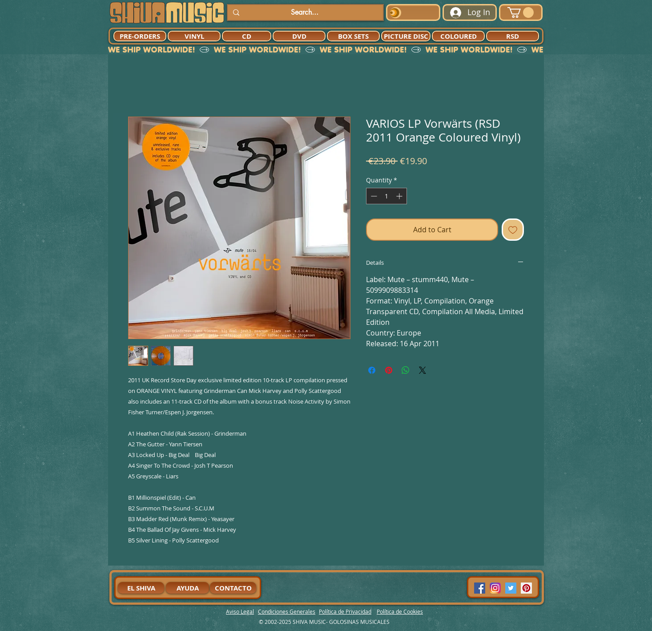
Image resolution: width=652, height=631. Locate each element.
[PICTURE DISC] (406, 36)
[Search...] (304, 12)
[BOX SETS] (353, 36)
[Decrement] (372, 196)
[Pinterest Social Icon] (526, 588)
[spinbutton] (386, 196)
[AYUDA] (187, 588)
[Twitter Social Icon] (510, 588)
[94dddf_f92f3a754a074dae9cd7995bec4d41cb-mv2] (495, 588)
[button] (520, 12)
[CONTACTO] (233, 588)
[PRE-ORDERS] (139, 36)
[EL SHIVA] (141, 588)
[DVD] (299, 36)
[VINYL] (194, 36)
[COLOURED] (458, 36)
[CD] (246, 36)
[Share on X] (422, 370)
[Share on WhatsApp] (405, 370)
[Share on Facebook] (371, 370)
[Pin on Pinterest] (388, 370)
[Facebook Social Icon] (479, 588)
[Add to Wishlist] (513, 229)
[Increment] (400, 196)
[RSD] (512, 36)
